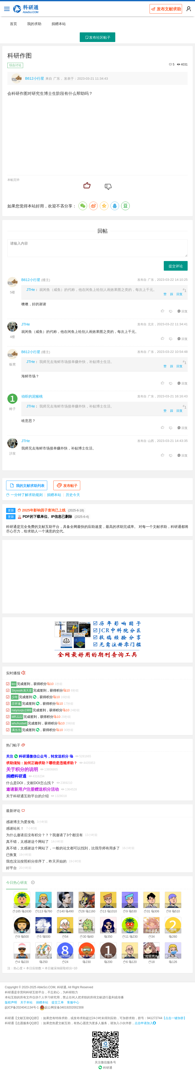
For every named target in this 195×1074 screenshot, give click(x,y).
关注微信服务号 (105, 1062)
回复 (179, 294)
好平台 (11, 868)
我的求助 (34, 24)
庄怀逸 (16, 703)
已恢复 (11, 855)
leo (14, 684)
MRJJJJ (17, 717)
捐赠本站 (59, 24)
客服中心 (73, 1002)
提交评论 (176, 266)
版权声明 (11, 1002)
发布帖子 (66, 485)
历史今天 (73, 495)
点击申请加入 (145, 1023)
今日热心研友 (16, 882)
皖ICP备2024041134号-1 (22, 1007)
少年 (15, 697)
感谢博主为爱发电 (20, 822)
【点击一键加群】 (174, 1018)
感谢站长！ (15, 828)
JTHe (30, 290)
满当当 (16, 730)
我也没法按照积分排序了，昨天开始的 (36, 861)
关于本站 (26, 1002)
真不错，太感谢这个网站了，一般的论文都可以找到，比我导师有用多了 (63, 848)
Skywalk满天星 (22, 690)
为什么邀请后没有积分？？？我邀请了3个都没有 (44, 835)
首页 (13, 24)
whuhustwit (19, 723)
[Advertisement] (97, 576)
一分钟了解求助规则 (24, 495)
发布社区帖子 (97, 37)
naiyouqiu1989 (21, 710)
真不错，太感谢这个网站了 (27, 842)
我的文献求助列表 (26, 485)
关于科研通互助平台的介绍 (27, 796)
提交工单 (58, 1002)
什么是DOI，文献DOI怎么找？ (30, 783)
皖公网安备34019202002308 (62, 1007)
